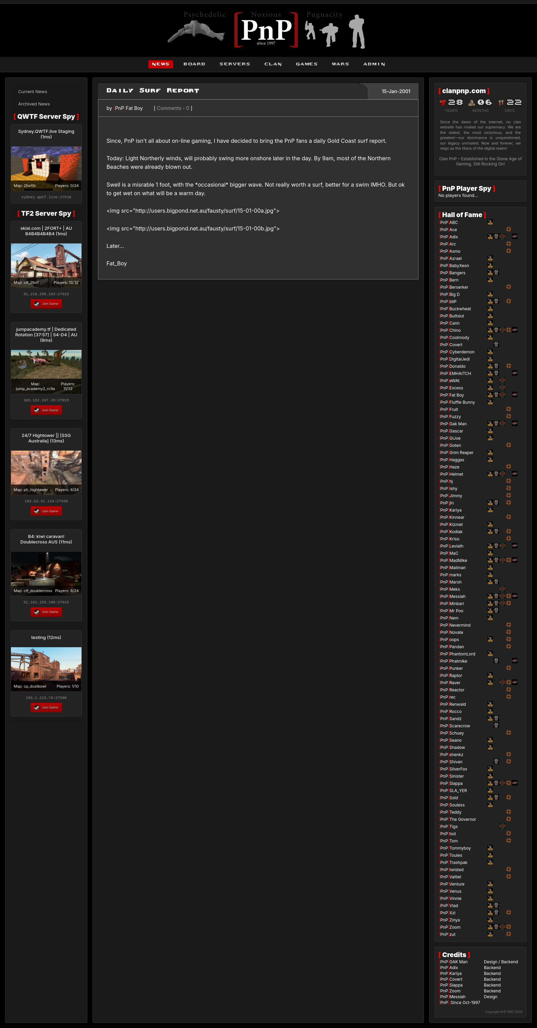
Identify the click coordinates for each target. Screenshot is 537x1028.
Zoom (454, 927)
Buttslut (456, 315)
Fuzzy (455, 416)
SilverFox (458, 769)
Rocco (455, 711)
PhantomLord (462, 653)
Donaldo (457, 366)
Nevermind (460, 625)
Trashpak (458, 862)
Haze (454, 466)
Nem (454, 617)
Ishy (453, 488)
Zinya (454, 920)
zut (452, 934)
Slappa (456, 783)
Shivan (455, 761)
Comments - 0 (173, 108)
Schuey (456, 733)
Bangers (457, 272)
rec (452, 697)
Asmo (454, 251)
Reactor (456, 689)
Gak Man (457, 423)
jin (451, 502)
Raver (454, 682)
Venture (456, 884)
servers (234, 64)
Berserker (458, 287)
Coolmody (459, 337)
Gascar (456, 431)
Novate (456, 632)
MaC (453, 553)
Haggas (456, 459)
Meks (454, 589)
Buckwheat (460, 308)
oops (454, 639)
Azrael (455, 258)
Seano (455, 740)
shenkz (456, 754)
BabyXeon (459, 265)
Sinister (456, 776)
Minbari (456, 603)
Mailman (457, 567)
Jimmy (455, 495)
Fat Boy (134, 108)
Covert (455, 344)
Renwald (457, 704)
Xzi (452, 912)
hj (451, 481)
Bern (454, 280)
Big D (454, 294)
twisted (456, 869)
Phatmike (458, 661)
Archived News (34, 103)
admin (374, 64)
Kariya (455, 510)
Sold (453, 797)
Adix (453, 236)
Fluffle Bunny (462, 402)
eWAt (454, 380)
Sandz (455, 718)
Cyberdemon (461, 351)
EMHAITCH (460, 373)
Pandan (456, 646)
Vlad (453, 905)
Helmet (456, 474)
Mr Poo (456, 610)
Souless (457, 804)
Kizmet (456, 524)
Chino (455, 330)
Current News (32, 91)
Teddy (455, 812)
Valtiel (455, 876)
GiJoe (455, 438)
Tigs (453, 826)
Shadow (457, 747)
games (307, 64)
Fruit (453, 409)
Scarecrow (459, 725)
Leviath (456, 546)
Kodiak (455, 531)
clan (273, 64)
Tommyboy (460, 848)
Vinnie (455, 898)
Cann (454, 323)
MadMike (458, 560)
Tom (453, 840)
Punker (456, 668)
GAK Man (458, 961)
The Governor (462, 819)
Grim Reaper (461, 452)
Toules (455, 855)
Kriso (454, 538)
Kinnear (456, 517)
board (194, 64)
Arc (452, 244)
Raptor (455, 675)
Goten (455, 445)
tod (452, 833)
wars (340, 64)
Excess (456, 387)
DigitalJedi (459, 359)
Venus (455, 891)
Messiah (457, 596)
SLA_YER (458, 790)
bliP (453, 301)
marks (455, 574)
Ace (453, 229)
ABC (453, 222)
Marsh (455, 582)
